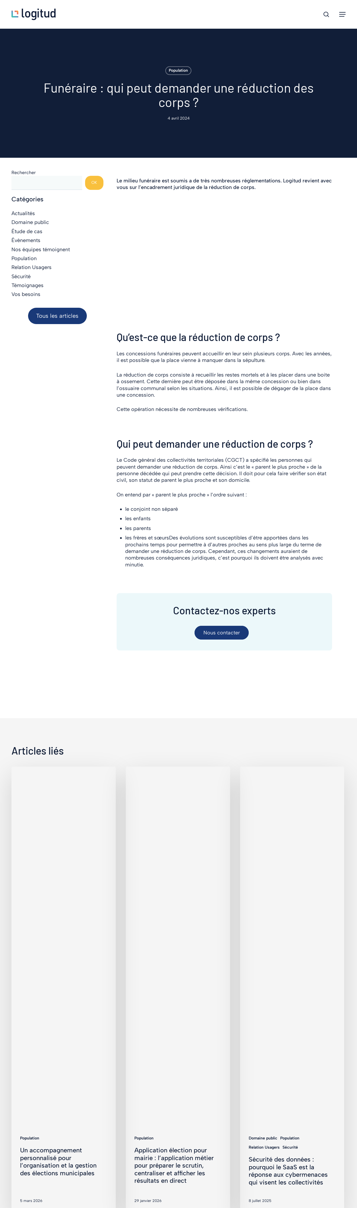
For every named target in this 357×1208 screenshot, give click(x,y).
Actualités (23, 213)
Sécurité (21, 276)
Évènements (25, 240)
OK (94, 182)
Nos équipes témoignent (40, 249)
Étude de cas (26, 231)
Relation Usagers (31, 267)
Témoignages (27, 285)
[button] (342, 14)
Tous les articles (57, 315)
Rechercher (23, 172)
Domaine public (30, 222)
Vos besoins (25, 294)
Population (178, 70)
